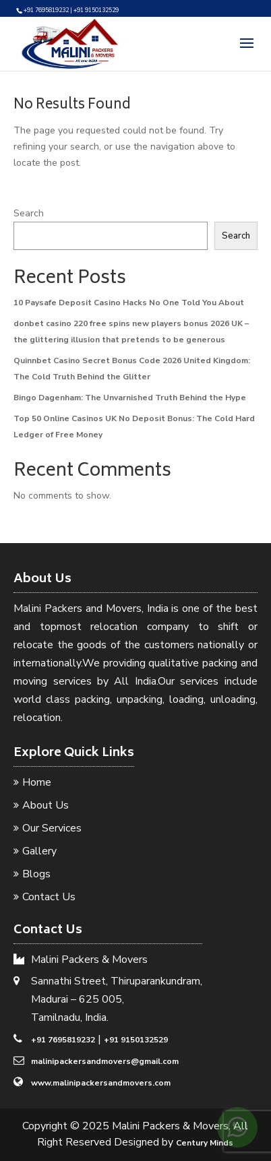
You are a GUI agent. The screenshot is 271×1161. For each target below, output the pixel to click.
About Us (45, 805)
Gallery (39, 851)
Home (36, 782)
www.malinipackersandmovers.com (101, 1082)
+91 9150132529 (136, 1039)
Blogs (36, 874)
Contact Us (49, 896)
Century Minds (204, 1142)
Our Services (52, 828)
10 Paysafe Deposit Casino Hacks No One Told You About (128, 302)
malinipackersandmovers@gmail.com (105, 1061)
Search (28, 213)
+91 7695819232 (63, 1039)
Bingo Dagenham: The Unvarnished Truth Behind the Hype (129, 397)
